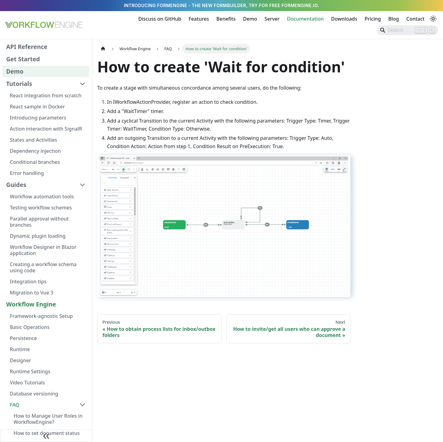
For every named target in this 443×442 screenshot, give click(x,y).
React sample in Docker (37, 106)
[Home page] (103, 48)
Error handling (27, 173)
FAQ (14, 404)
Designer (20, 360)
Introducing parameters (38, 117)
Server (272, 18)
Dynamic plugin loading (38, 236)
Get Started (23, 59)
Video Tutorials (27, 382)
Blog (393, 18)
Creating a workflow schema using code (43, 267)
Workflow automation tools (42, 196)
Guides (16, 184)
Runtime (20, 349)
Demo (250, 18)
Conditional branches (35, 162)
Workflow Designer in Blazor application (43, 250)
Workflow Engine (31, 304)
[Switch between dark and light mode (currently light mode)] (433, 19)
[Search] (407, 30)
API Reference (26, 47)
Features (199, 18)
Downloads (344, 18)
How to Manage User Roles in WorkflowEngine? (48, 418)
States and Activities (33, 139)
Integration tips (28, 281)
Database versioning (34, 393)
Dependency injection (35, 151)
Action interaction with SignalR (46, 128)
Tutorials (19, 83)
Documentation (305, 18)
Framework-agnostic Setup (41, 316)
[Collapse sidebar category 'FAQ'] (82, 405)
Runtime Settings (30, 371)
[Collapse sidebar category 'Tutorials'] (82, 83)
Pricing (373, 18)
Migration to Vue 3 (31, 292)
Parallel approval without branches (39, 221)
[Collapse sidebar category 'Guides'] (82, 184)
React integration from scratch (46, 95)
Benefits (226, 18)
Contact (415, 18)
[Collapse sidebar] (46, 436)
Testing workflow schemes (41, 207)
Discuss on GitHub (159, 18)
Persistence (23, 338)
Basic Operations (30, 327)
